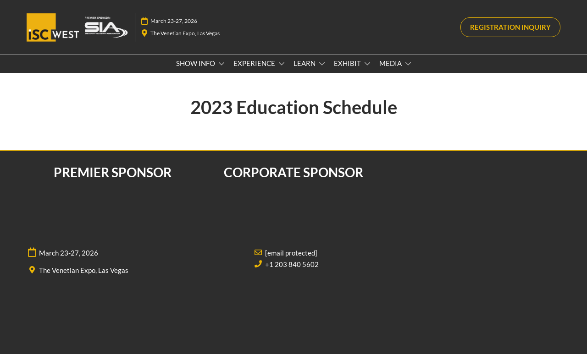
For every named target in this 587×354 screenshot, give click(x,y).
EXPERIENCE (255, 63)
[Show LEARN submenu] (322, 63)
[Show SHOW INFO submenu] (221, 63)
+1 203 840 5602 (292, 264)
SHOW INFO (196, 63)
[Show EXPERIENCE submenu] (281, 63)
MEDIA (391, 63)
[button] (510, 27)
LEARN (305, 63)
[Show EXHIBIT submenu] (367, 63)
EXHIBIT (348, 63)
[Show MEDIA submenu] (408, 63)
